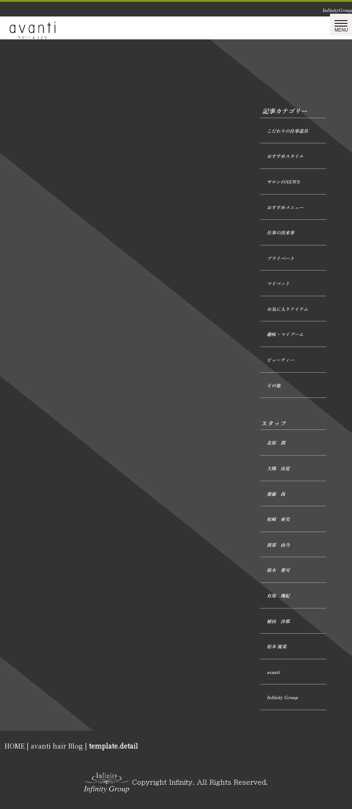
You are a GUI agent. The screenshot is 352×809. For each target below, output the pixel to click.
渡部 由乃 (278, 544)
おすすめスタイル (285, 155)
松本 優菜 (276, 646)
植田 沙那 (278, 621)
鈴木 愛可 (278, 569)
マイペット (278, 283)
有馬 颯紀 (278, 595)
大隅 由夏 (278, 468)
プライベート (280, 258)
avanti (273, 671)
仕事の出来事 (280, 232)
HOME (15, 745)
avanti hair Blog (57, 745)
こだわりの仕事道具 (287, 130)
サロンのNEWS (283, 181)
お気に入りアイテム (287, 308)
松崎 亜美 (278, 519)
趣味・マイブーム (285, 334)
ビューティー (280, 359)
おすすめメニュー (285, 207)
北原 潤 (276, 442)
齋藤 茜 (276, 493)
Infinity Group (282, 697)
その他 (273, 385)
